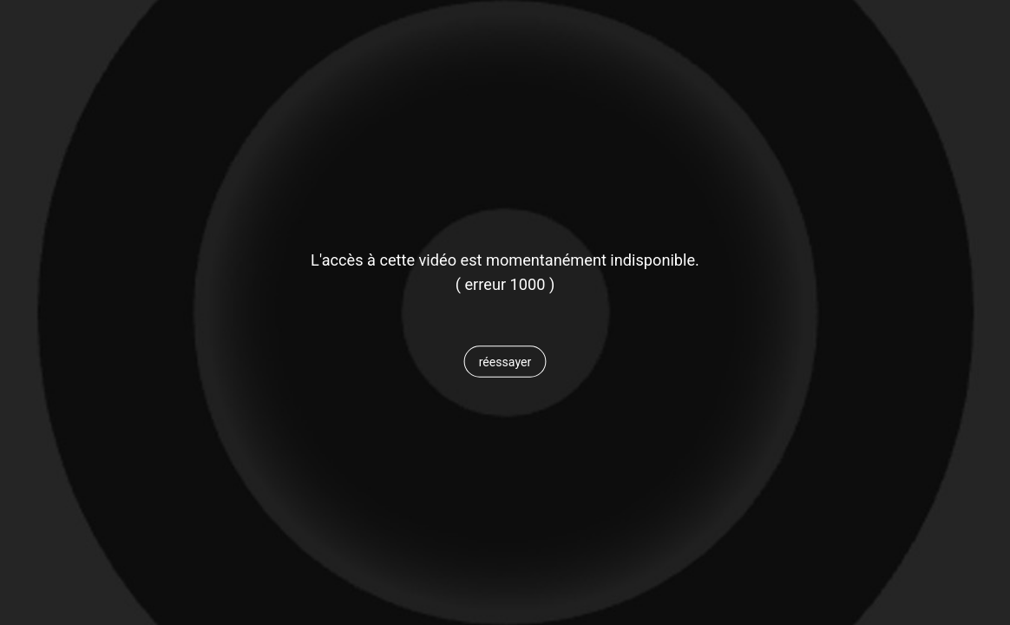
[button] (504, 362)
